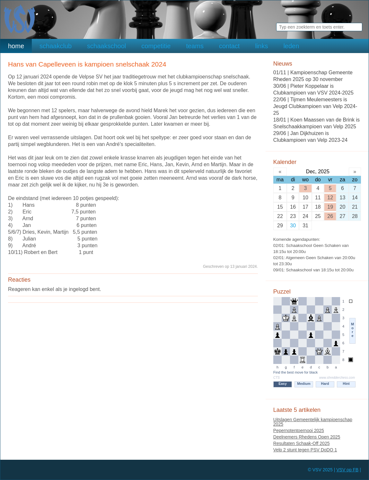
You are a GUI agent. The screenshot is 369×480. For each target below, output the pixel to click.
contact (229, 46)
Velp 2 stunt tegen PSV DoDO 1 (305, 449)
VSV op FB (347, 469)
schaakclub (56, 46)
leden (291, 46)
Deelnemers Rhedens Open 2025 (306, 436)
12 (330, 197)
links (261, 46)
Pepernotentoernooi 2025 (298, 430)
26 (330, 216)
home (16, 46)
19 (330, 207)
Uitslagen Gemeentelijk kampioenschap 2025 (312, 422)
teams (194, 46)
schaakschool (106, 46)
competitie (156, 46)
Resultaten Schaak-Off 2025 (301, 443)
